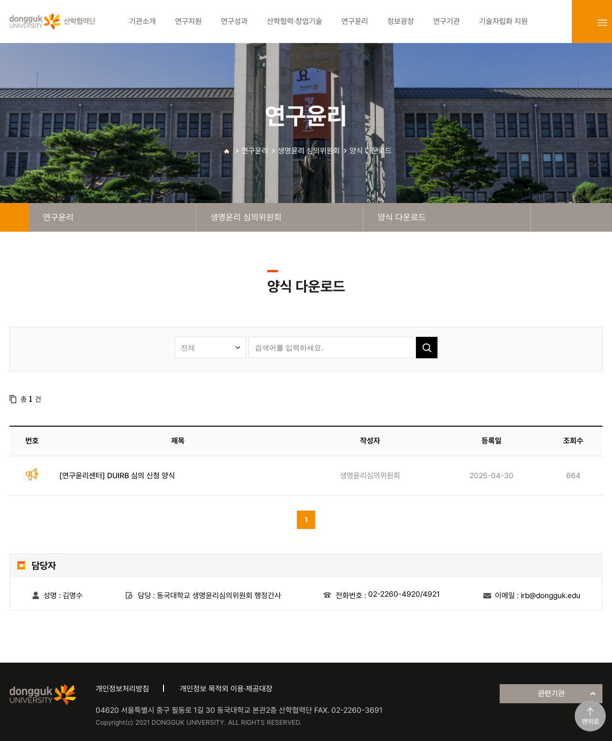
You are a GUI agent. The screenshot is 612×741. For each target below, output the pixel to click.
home (14, 217)
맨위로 (590, 721)
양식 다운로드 (371, 150)
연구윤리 (254, 150)
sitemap (602, 22)
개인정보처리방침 (122, 688)
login (581, 22)
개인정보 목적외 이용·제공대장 (226, 688)
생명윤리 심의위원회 (309, 150)
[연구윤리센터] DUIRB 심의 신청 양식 (117, 475)
